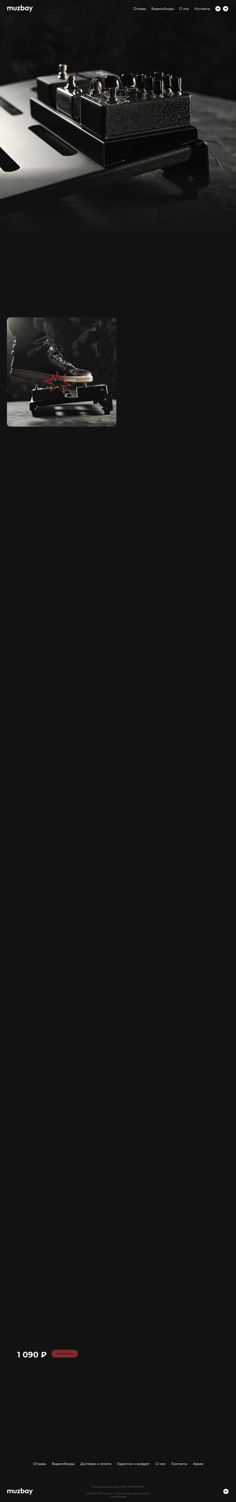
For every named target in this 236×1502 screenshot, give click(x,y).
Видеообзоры (162, 8)
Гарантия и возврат (133, 1463)
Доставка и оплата (95, 1463)
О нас (184, 8)
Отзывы (139, 8)
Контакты (202, 8)
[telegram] (225, 8)
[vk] (218, 8)
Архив (198, 1463)
